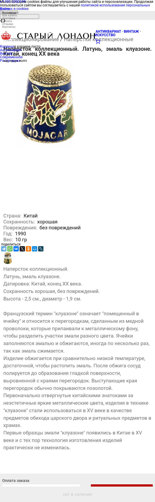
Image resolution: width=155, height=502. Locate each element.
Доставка (8, 18)
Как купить (9, 15)
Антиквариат (11, 50)
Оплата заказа (15, 480)
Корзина (7, 46)
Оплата (7, 21)
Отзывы (7, 24)
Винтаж (6, 53)
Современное (11, 57)
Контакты (8, 26)
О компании (10, 12)
